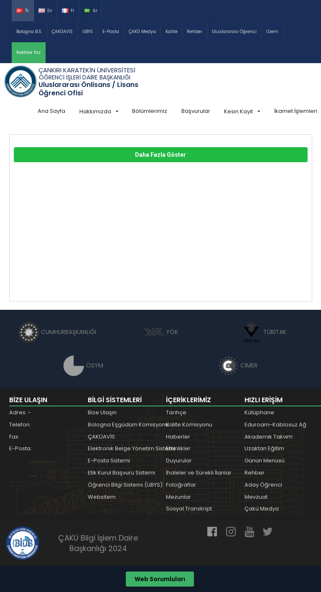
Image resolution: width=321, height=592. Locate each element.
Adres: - (20, 412)
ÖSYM (83, 365)
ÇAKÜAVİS (62, 31)
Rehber (194, 31)
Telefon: (20, 425)
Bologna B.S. (29, 31)
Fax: (14, 437)
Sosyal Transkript (189, 509)
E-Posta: (20, 448)
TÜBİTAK (263, 332)
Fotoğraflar (181, 485)
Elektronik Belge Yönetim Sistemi (131, 448)
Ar (90, 11)
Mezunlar (178, 497)
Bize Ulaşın (102, 412)
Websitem (102, 497)
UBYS (87, 31)
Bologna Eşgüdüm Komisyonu (128, 425)
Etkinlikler (178, 448)
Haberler (178, 437)
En (45, 11)
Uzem (272, 31)
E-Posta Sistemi (109, 460)
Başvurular (195, 111)
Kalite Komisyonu (189, 425)
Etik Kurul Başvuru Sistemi (121, 473)
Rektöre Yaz (28, 52)
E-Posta (110, 31)
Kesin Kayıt (242, 111)
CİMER (237, 365)
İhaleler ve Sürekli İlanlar (199, 473)
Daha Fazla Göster (160, 154)
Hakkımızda (98, 111)
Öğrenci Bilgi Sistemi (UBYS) (125, 485)
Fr (68, 11)
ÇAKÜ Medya (142, 31)
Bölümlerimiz (149, 111)
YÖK (160, 332)
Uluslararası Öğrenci (234, 31)
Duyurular (179, 460)
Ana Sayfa (51, 111)
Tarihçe (176, 412)
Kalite (172, 31)
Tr (22, 11)
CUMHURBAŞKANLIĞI (57, 332)
